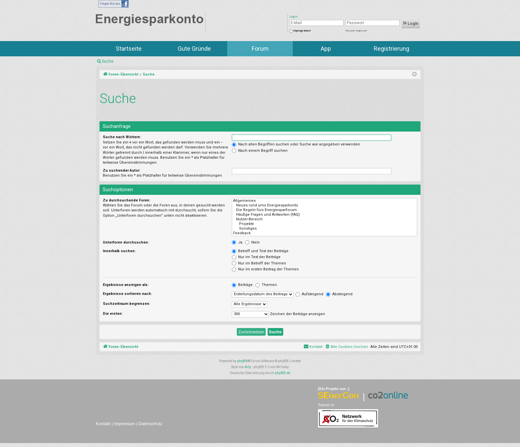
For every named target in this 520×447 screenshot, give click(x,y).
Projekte (324, 224)
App (326, 48)
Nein (252, 242)
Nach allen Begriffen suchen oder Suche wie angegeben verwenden (296, 144)
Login (410, 23)
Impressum (124, 423)
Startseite (129, 48)
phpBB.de (282, 373)
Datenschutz (150, 423)
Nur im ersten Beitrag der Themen (265, 269)
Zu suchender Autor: (121, 170)
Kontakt (103, 423)
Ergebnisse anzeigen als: (126, 285)
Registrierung (391, 48)
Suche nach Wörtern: (122, 137)
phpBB (242, 361)
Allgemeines (324, 200)
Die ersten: (113, 313)
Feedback (324, 233)
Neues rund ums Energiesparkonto (324, 205)
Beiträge (242, 285)
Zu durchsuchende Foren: (126, 200)
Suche (107, 61)
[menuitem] (346, 347)
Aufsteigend (309, 294)
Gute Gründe (194, 48)
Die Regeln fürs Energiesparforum (324, 210)
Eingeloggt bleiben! (301, 30)
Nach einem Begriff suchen (260, 150)
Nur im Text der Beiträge (256, 257)
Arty (248, 367)
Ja (237, 242)
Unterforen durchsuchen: (126, 242)
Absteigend (339, 294)
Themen (266, 285)
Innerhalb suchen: (119, 251)
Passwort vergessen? (356, 30)
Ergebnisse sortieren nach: (127, 294)
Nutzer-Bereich (324, 219)
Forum (260, 48)
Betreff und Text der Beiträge (260, 251)
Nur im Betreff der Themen (259, 263)
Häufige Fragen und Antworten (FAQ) (324, 214)
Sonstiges (324, 228)
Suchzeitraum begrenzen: (126, 304)
